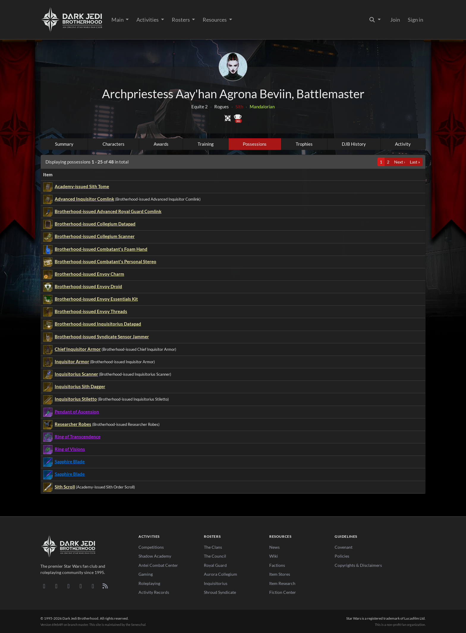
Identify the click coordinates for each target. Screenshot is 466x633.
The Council (215, 556)
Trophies (304, 144)
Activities (148, 19)
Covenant (343, 547)
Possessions (255, 144)
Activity (403, 144)
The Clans (213, 547)
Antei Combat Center (158, 565)
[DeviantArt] (56, 585)
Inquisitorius (215, 583)
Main (118, 19)
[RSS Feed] (105, 585)
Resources (215, 19)
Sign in (415, 19)
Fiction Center (282, 592)
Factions (277, 565)
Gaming (145, 574)
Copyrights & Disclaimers (358, 565)
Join (395, 19)
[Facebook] (68, 585)
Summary (64, 144)
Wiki (273, 556)
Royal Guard (215, 565)
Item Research (282, 583)
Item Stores (279, 574)
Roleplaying (149, 583)
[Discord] (44, 585)
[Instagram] (80, 585)
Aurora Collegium (220, 574)
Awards (161, 144)
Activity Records (153, 592)
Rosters (181, 19)
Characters (114, 144)
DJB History (354, 144)
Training (206, 144)
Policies (342, 556)
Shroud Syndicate (220, 592)
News (274, 547)
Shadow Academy (154, 556)
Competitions (151, 547)
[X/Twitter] (93, 585)
